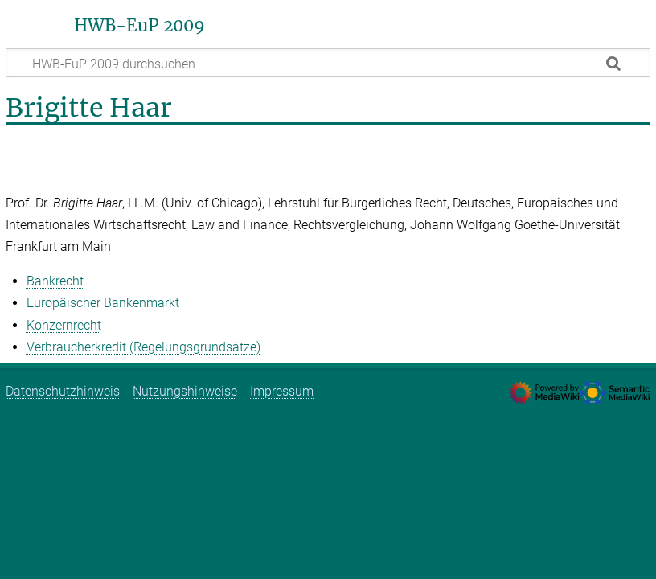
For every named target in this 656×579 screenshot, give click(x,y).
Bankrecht (55, 281)
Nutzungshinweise (185, 391)
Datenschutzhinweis (63, 391)
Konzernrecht (64, 325)
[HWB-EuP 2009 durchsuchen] (328, 62)
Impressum (282, 391)
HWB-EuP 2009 (139, 25)
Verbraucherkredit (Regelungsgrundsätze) (143, 347)
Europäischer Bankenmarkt (103, 302)
